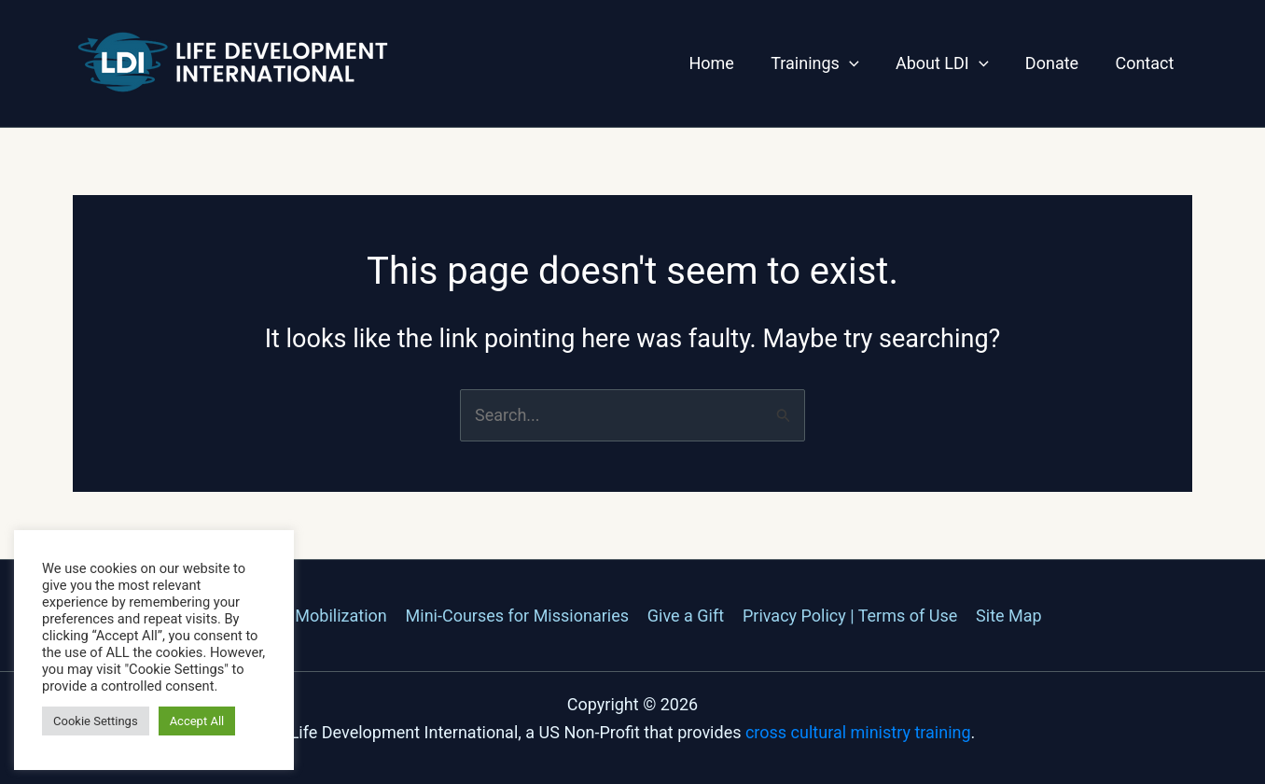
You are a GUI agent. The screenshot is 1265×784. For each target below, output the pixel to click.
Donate (1056, 63)
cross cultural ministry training (858, 732)
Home (724, 63)
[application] (859, 63)
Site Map (1005, 615)
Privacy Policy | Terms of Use (848, 615)
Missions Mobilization (308, 615)
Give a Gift (685, 615)
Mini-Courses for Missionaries (518, 615)
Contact (1146, 63)
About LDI (949, 63)
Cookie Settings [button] (95, 721)
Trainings (825, 63)
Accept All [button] (197, 721)
